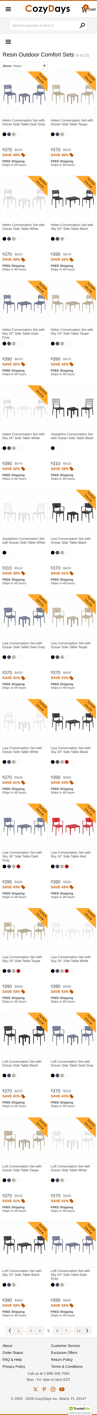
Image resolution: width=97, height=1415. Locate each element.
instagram (53, 1389)
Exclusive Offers (64, 1353)
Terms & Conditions (67, 1366)
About (7, 1346)
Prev (10, 1330)
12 (78, 1331)
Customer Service (65, 1346)
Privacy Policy (14, 1366)
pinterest (44, 1389)
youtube (62, 1389)
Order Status (13, 1353)
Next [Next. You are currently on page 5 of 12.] (87, 1330)
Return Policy (62, 1359)
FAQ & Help (12, 1359)
